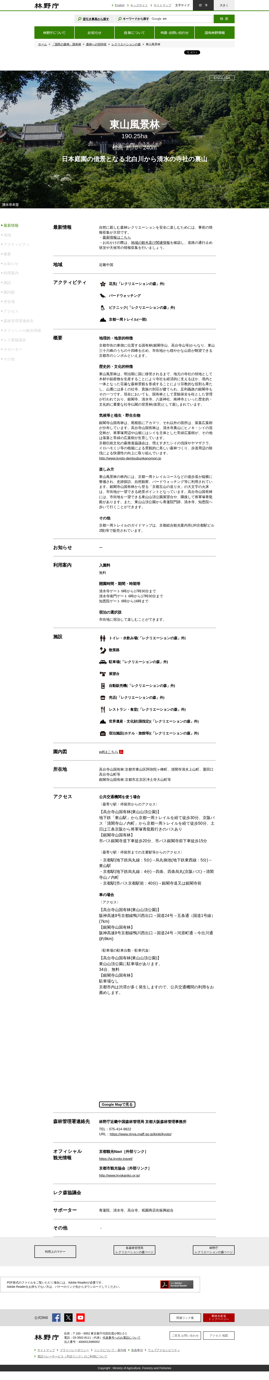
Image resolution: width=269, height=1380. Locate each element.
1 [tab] (126, 67)
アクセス (11, 311)
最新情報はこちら (117, 237)
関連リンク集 (185, 1317)
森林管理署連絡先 (19, 321)
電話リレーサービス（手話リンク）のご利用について (72, 1356)
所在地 (9, 302)
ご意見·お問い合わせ (185, 1335)
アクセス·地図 (219, 1335)
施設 (7, 283)
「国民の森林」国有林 (66, 44)
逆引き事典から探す (96, 19)
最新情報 (11, 225)
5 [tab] (143, 67)
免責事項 (137, 1350)
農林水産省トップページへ (219, 1317)
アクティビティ (17, 244)
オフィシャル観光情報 (22, 330)
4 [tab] (139, 67)
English (119, 5)
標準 (203, 5)
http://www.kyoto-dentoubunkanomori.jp (130, 458)
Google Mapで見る (117, 1105)
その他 (9, 359)
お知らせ (11, 264)
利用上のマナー (55, 1251)
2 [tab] (130, 67)
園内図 (9, 292)
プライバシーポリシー (74, 1350)
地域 (7, 235)
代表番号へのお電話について (122, 1337)
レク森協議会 (15, 340)
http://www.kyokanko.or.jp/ (119, 1175)
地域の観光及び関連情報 (150, 243)
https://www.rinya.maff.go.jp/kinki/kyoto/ (140, 1134)
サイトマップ (162, 5)
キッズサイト (139, 5)
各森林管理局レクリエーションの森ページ (134, 1250)
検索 (224, 18)
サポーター (13, 349)
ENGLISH (222, 78)
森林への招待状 (96, 44)
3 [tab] (134, 67)
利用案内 (11, 273)
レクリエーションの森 (126, 44)
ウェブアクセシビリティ (164, 1350)
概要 (7, 254)
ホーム (42, 44)
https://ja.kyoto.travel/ (116, 1159)
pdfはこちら (108, 752)
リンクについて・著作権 (110, 1350)
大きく (224, 5)
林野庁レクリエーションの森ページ (214, 1250)
